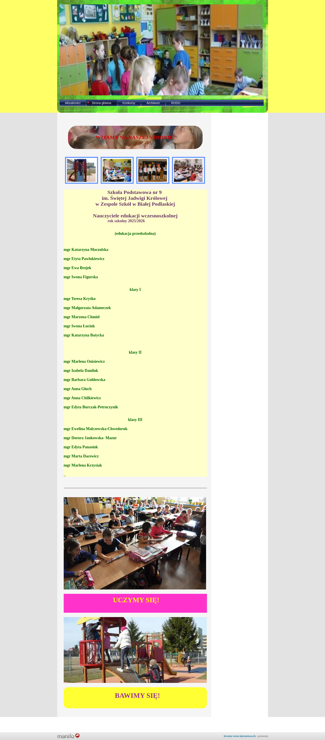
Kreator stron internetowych (240, 736)
